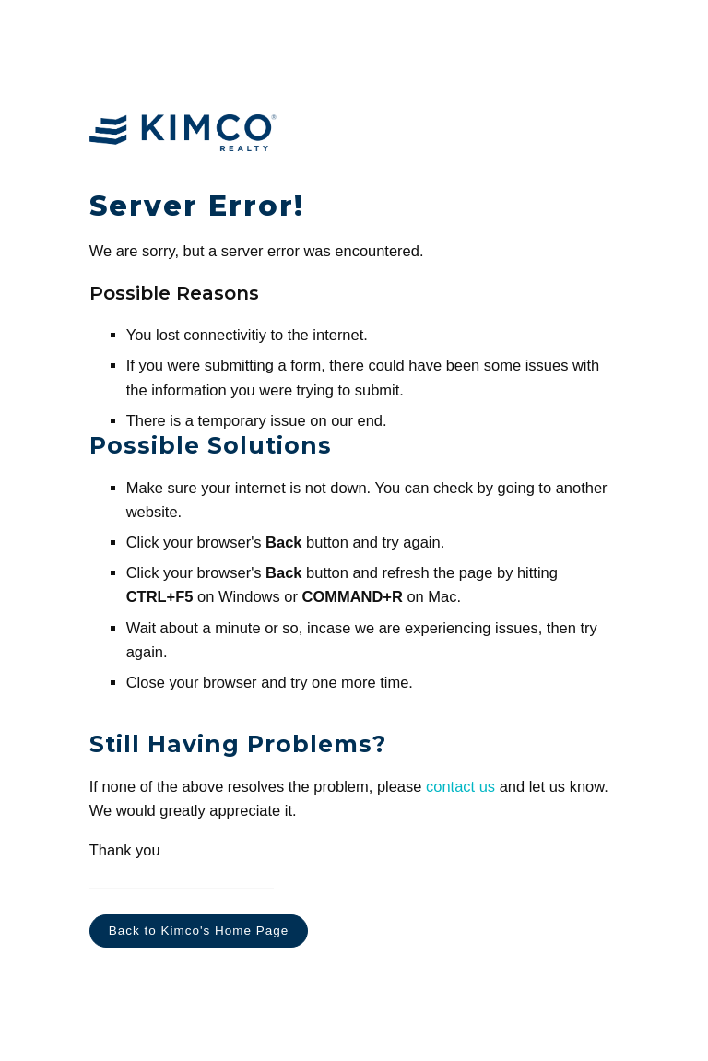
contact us (460, 786)
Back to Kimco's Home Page (199, 930)
